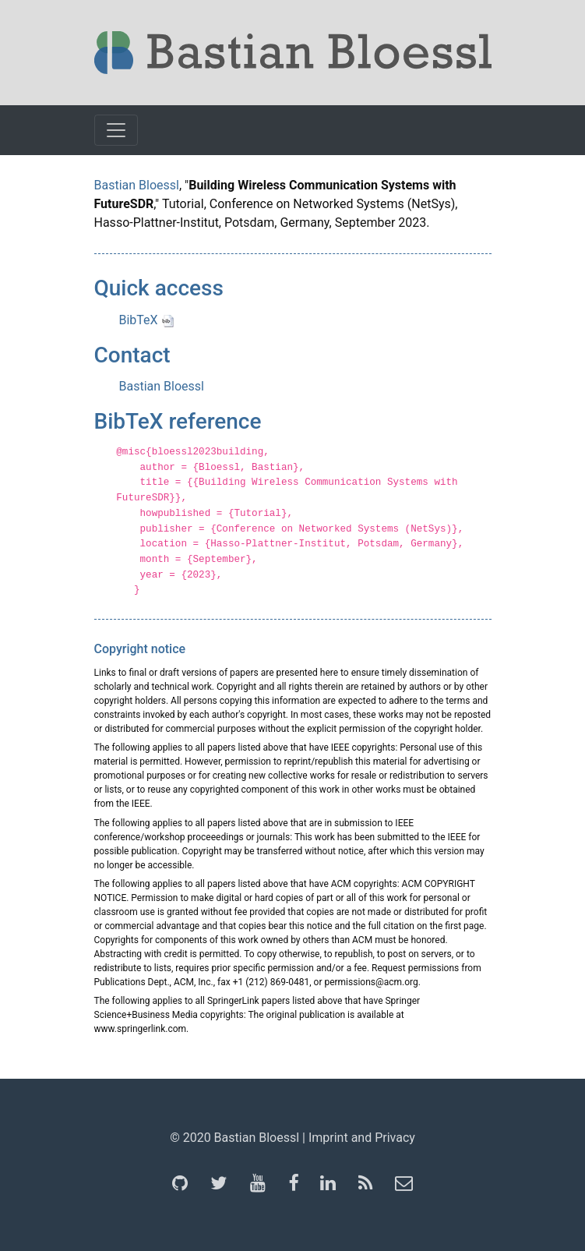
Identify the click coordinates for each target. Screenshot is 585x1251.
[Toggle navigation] (116, 130)
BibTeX (146, 320)
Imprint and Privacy (361, 1137)
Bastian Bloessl (136, 185)
